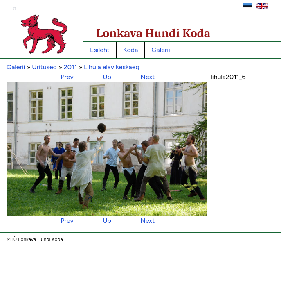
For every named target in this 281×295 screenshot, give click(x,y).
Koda (130, 50)
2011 (70, 67)
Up (107, 77)
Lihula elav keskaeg (111, 67)
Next (148, 77)
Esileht (100, 50)
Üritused (44, 67)
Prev (67, 77)
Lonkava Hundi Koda (153, 33)
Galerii (160, 50)
